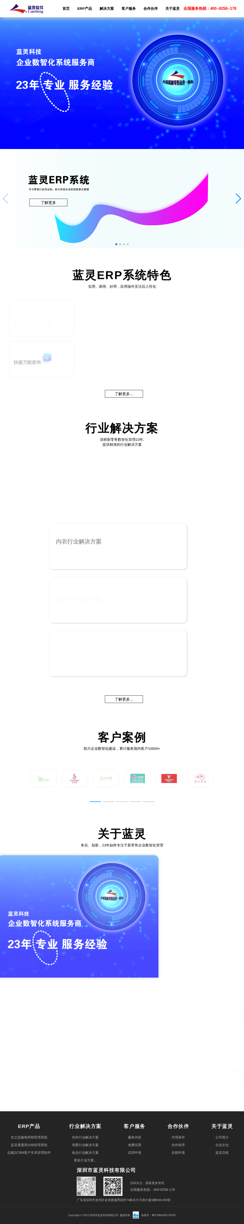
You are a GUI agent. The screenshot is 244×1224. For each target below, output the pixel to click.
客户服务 (129, 8)
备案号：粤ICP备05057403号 (158, 1215)
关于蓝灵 (172, 8)
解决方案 (107, 8)
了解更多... (124, 394)
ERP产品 (84, 8)
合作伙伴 (150, 8)
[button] (238, 198)
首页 (66, 8)
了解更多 (48, 203)
